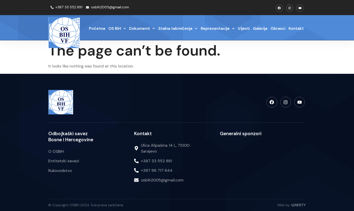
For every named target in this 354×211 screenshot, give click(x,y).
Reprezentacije (218, 28)
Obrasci (277, 28)
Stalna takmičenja (178, 28)
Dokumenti (142, 28)
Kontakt (296, 28)
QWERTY (298, 204)
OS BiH (117, 28)
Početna (97, 28)
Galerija (260, 28)
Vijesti (244, 28)
